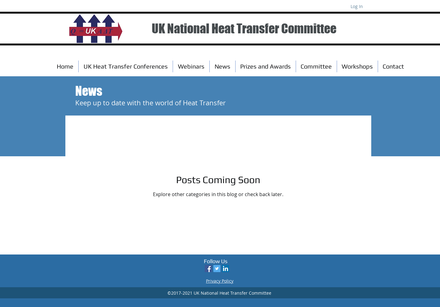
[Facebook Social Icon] (208, 268)
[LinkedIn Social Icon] (225, 268)
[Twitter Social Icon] (216, 268)
